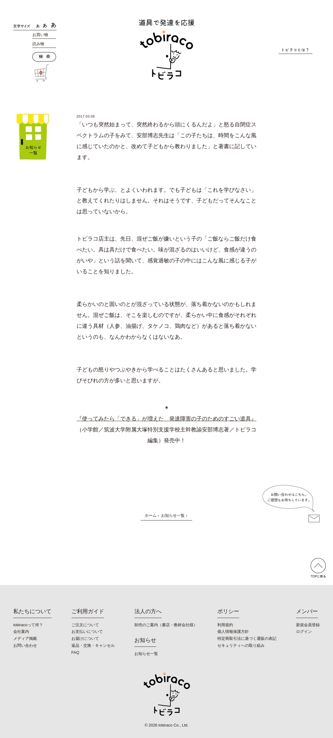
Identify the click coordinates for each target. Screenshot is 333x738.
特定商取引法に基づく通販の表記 (246, 638)
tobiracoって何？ (28, 625)
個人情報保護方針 (233, 631)
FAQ (75, 652)
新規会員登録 (308, 625)
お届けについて (85, 638)
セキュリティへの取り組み (241, 645)
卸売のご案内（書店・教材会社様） (165, 625)
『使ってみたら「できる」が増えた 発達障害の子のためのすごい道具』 (166, 419)
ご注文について (85, 625)
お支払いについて (87, 631)
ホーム (151, 515)
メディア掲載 (25, 638)
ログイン (304, 631)
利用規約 (225, 625)
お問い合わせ (25, 645)
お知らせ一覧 (173, 515)
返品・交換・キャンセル (93, 645)
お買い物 (40, 34)
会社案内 (21, 631)
